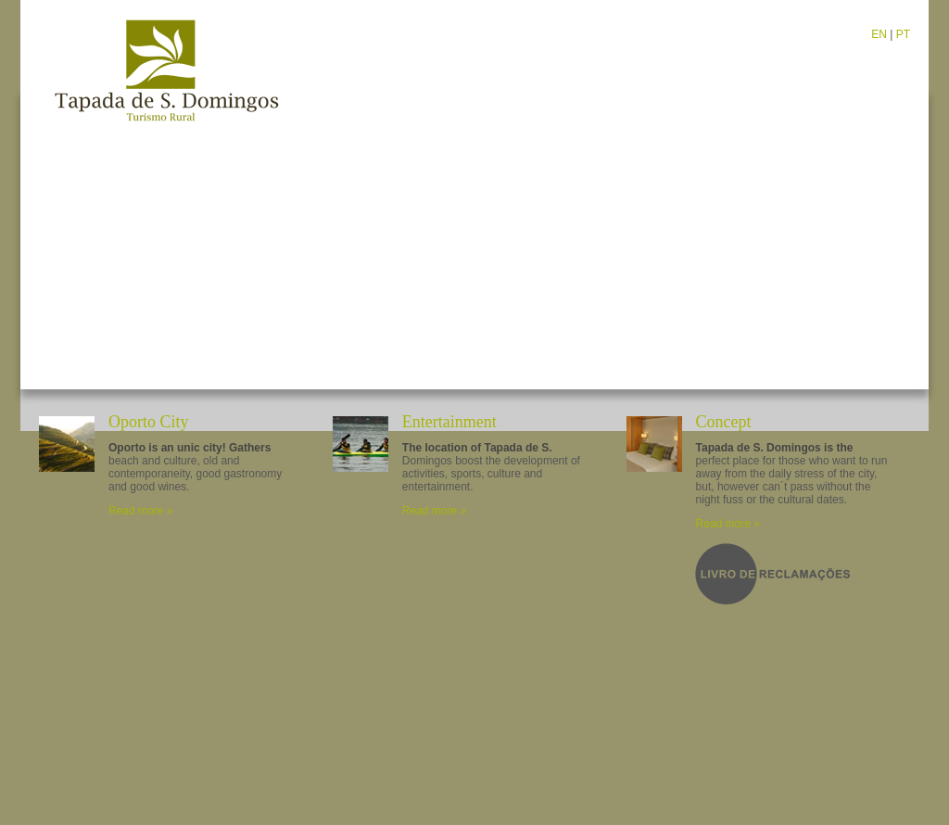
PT (903, 34)
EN (879, 34)
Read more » (140, 510)
